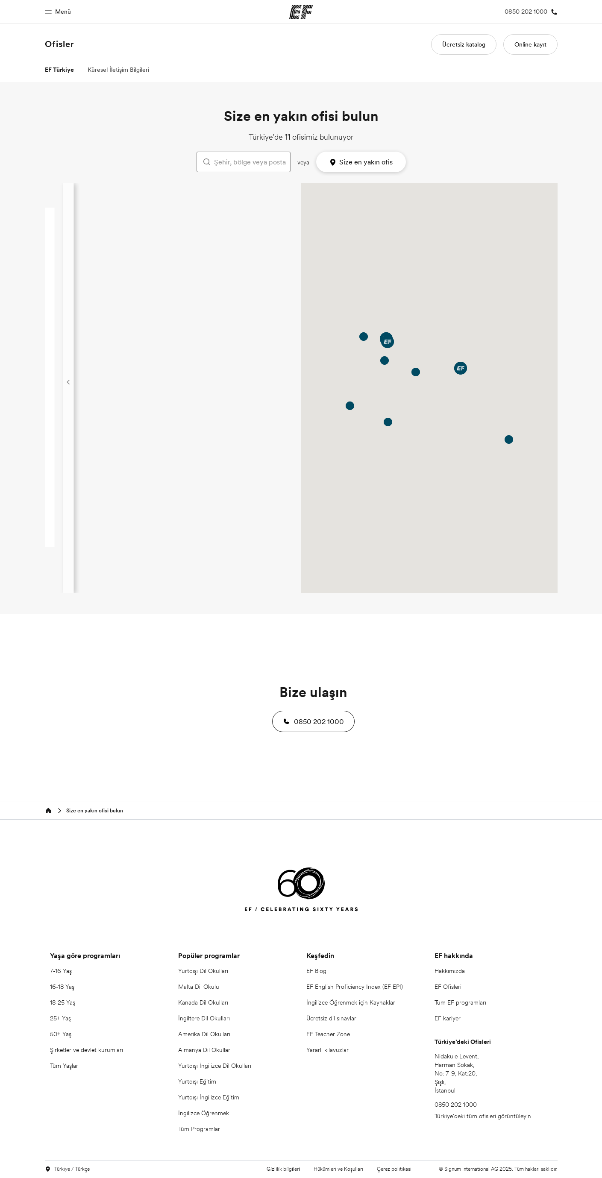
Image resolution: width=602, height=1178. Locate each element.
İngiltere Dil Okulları (204, 1018)
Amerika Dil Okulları (204, 1034)
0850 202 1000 (236, 242)
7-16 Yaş (61, 971)
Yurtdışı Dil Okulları (203, 971)
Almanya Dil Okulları (205, 1050)
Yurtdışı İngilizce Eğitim (208, 1097)
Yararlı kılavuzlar (327, 1050)
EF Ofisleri (448, 986)
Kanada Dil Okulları (203, 1002)
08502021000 (237, 327)
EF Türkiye (59, 69)
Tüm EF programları (460, 1002)
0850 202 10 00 (235, 408)
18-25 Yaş (62, 1002)
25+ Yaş (60, 1018)
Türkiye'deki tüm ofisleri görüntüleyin (483, 1116)
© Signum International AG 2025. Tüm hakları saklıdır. (498, 1168)
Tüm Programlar (199, 1129)
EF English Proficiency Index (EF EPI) (354, 986)
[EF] (301, 890)
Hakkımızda (450, 971)
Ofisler (59, 44)
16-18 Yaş (62, 986)
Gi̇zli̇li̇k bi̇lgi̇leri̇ (283, 1168)
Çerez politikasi (394, 1168)
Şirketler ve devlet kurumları (86, 1050)
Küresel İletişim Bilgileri (118, 69)
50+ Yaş (60, 1034)
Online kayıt (530, 44)
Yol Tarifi (213, 280)
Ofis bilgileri (215, 267)
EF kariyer (448, 1018)
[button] (313, 721)
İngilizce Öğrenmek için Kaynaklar (350, 1002)
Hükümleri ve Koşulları (338, 1168)
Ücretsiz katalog (463, 44)
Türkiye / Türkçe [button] (67, 1169)
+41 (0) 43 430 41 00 (228, 493)
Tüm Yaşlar (64, 1065)
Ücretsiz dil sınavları (332, 1018)
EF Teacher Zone (328, 1034)
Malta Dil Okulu (198, 986)
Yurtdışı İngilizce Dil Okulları (214, 1065)
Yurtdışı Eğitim (197, 1081)
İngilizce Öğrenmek (203, 1113)
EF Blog (316, 971)
